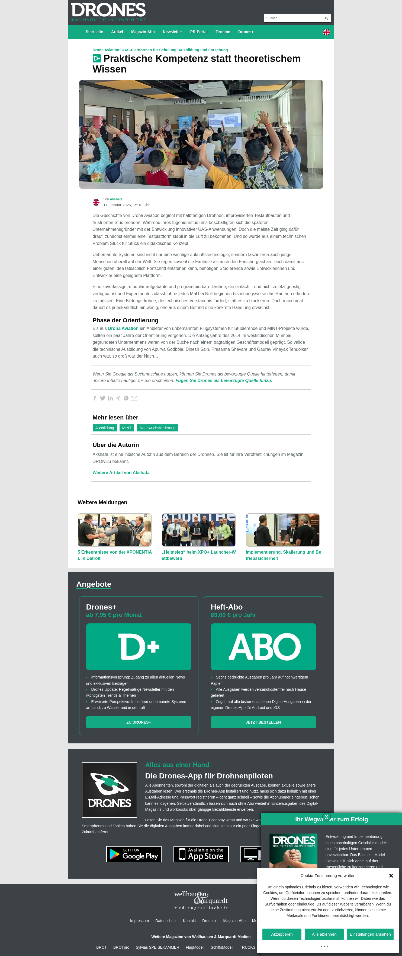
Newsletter (172, 32)
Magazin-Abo (143, 32)
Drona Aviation (123, 328)
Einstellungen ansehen (370, 934)
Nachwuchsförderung (157, 428)
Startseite (94, 32)
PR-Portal (199, 32)
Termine (223, 32)
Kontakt (189, 921)
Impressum (139, 921)
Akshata (116, 199)
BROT (101, 947)
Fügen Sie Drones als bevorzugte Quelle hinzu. (223, 380)
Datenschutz (165, 921)
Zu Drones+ (138, 722)
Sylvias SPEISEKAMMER (157, 947)
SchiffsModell (222, 947)
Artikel (117, 32)
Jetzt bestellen (263, 722)
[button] (391, 875)
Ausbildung (104, 428)
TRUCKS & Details (255, 947)
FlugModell (195, 947)
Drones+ (245, 32)
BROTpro (121, 947)
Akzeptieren (281, 934)
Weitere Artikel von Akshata (121, 472)
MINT (126, 428)
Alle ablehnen (324, 934)
